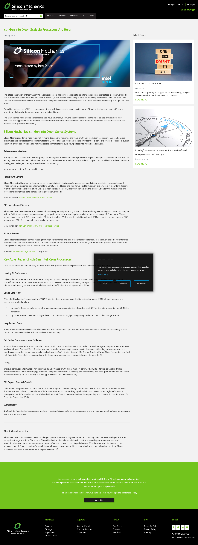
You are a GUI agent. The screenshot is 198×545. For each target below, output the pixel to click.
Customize (141, 283)
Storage (48, 529)
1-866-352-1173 (180, 534)
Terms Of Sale (150, 526)
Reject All (123, 283)
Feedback (117, 532)
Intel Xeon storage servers (23, 251)
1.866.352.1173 (188, 10)
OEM (84, 15)
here (47, 169)
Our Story (117, 526)
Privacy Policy (150, 529)
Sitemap (147, 532)
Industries (74, 15)
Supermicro (50, 532)
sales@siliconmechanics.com (183, 537)
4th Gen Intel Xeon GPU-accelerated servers (39, 226)
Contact (116, 529)
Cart (181, 4)
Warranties (81, 532)
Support (191, 4)
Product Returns (84, 529)
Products (50, 15)
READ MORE (141, 100)
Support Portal (83, 526)
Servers (48, 526)
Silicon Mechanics (24, 6)
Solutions (62, 15)
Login (170, 4)
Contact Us (99, 500)
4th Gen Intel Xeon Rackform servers (35, 197)
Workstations (51, 536)
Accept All (105, 283)
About (92, 15)
